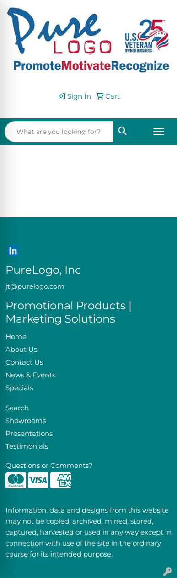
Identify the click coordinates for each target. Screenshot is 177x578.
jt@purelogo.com (34, 286)
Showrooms (25, 421)
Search (17, 408)
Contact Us (24, 362)
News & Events (30, 375)
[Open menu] (159, 131)
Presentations (29, 434)
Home (16, 337)
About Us (21, 349)
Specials (19, 388)
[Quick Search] (59, 131)
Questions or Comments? (49, 465)
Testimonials (26, 446)
